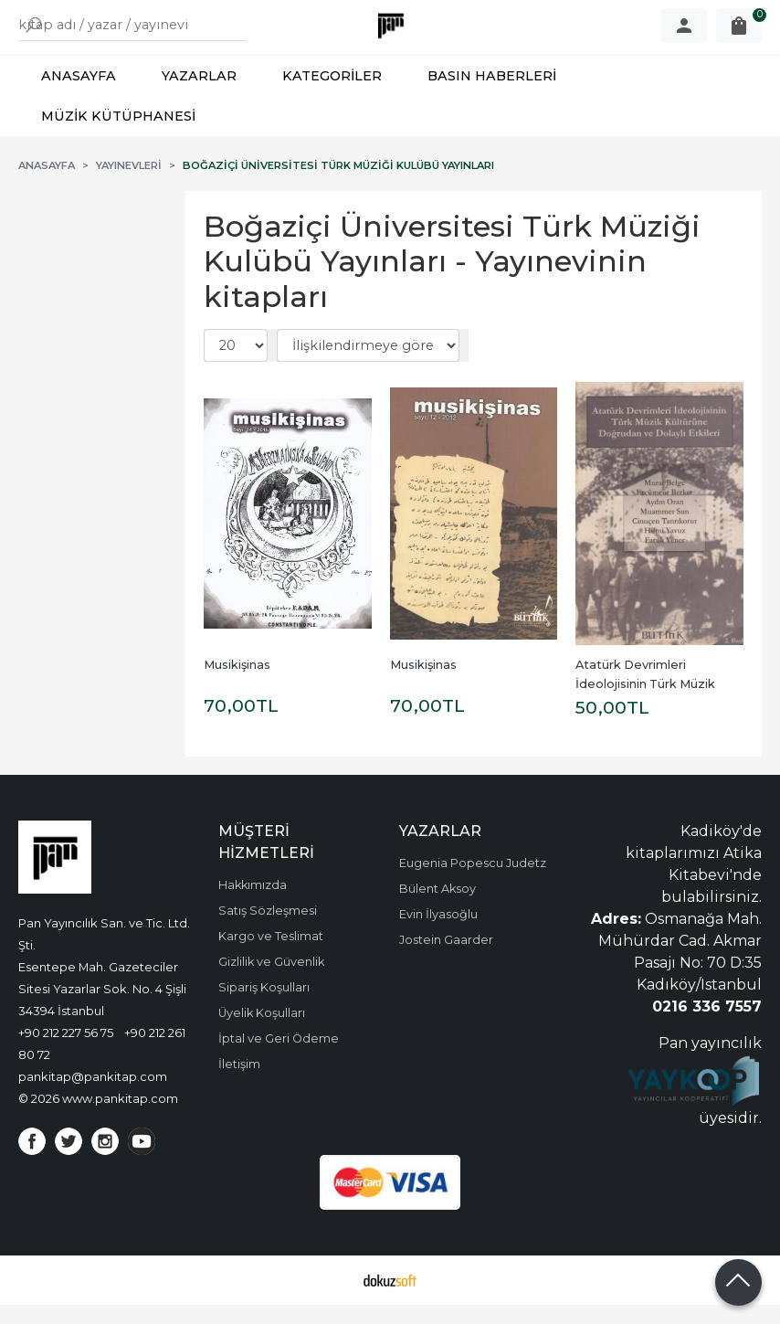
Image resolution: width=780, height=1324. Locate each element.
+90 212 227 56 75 (65, 1051)
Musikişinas (237, 684)
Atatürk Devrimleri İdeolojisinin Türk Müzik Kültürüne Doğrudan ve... (649, 703)
